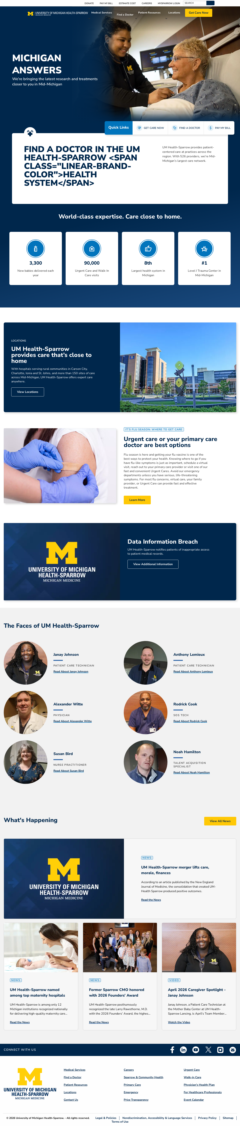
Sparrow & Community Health (143, 1077)
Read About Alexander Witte (72, 721)
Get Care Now (198, 13)
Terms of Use (120, 1121)
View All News (220, 821)
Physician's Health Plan (199, 1085)
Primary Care (132, 1085)
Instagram (220, 1049)
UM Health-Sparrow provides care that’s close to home (51, 355)
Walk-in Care (192, 1077)
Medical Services (101, 12)
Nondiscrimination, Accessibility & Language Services (157, 1118)
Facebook (172, 1049)
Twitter (208, 1049)
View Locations (27, 392)
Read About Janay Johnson (70, 671)
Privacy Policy (207, 1118)
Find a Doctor (125, 14)
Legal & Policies (105, 1118)
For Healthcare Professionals (203, 1092)
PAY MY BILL (223, 128)
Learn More (137, 500)
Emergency (131, 1092)
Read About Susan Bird (68, 771)
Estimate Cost (127, 3)
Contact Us (71, 1100)
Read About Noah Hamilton (191, 772)
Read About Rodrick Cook (190, 721)
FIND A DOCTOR (189, 128)
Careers (147, 3)
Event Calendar (194, 1100)
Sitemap (228, 1118)
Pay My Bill (106, 3)
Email (233, 1050)
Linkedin (183, 1049)
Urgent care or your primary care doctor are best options (170, 442)
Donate (89, 3)
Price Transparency (136, 1100)
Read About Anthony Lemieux (193, 671)
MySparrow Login (169, 3)
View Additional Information (153, 564)
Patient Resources (149, 12)
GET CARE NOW (154, 128)
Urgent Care (192, 1070)
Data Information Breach (163, 542)
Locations (174, 12)
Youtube (195, 1049)
